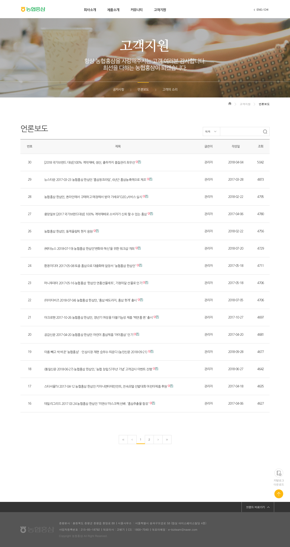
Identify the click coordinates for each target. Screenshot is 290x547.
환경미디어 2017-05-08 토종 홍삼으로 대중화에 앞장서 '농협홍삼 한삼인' (90, 265)
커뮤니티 (136, 10)
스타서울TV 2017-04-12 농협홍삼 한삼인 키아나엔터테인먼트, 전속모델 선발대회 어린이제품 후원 (105, 386)
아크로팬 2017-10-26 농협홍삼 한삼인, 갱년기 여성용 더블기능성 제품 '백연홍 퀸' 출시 (98, 317)
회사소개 (90, 10)
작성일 (236, 146)
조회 (260, 146)
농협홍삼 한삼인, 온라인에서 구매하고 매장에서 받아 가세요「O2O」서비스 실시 (93, 197)
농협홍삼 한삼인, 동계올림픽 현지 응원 (68, 231)
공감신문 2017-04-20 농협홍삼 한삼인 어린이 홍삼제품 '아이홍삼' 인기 (88, 334)
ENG (259, 9)
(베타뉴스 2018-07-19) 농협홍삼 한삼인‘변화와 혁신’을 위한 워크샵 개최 (89, 248)
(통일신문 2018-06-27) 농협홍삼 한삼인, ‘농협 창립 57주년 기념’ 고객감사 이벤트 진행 (98, 369)
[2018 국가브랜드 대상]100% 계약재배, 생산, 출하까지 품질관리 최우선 (89, 162)
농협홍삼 (33, 9)
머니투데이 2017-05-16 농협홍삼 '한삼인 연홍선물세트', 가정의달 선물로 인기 (93, 283)
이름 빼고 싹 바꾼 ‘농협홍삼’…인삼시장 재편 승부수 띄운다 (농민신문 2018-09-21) (95, 352)
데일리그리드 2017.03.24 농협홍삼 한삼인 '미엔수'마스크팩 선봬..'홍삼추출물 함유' (96, 403)
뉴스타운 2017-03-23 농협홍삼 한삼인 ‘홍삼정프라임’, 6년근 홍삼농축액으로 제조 (95, 179)
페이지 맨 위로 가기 (278, 493)
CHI (266, 9)
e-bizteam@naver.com (182, 529)
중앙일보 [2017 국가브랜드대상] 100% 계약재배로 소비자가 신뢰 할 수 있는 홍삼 (95, 214)
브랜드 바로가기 (255, 507)
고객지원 (160, 10)
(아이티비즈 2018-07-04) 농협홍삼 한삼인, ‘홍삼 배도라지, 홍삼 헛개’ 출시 (90, 300)
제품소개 (113, 10)
